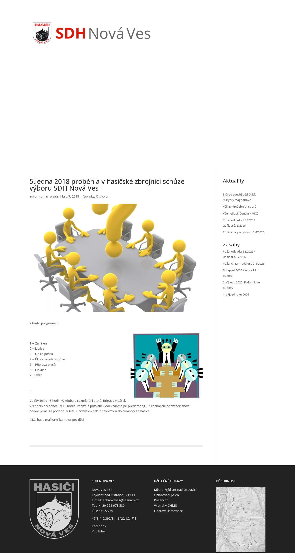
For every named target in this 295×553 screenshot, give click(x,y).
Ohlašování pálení (167, 495)
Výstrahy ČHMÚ (165, 505)
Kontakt (255, 26)
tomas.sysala (48, 196)
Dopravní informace (168, 511)
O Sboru (233, 26)
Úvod (169, 26)
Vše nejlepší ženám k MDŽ (240, 213)
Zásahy (199, 26)
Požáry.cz (161, 500)
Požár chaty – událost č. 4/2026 (243, 232)
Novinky (183, 26)
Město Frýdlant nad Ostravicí (175, 489)
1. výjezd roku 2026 (236, 294)
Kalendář (215, 26)
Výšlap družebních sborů (239, 206)
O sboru (102, 196)
